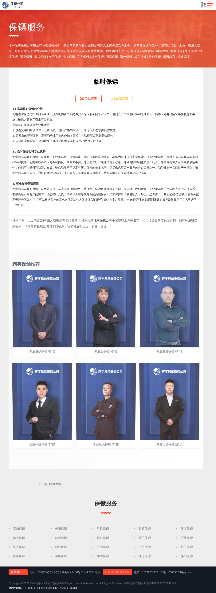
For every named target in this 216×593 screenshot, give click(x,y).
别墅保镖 (61, 547)
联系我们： (18, 572)
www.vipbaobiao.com (86, 583)
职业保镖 (19, 537)
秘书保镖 (186, 556)
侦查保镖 (19, 556)
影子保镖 (186, 547)
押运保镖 (144, 556)
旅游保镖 (102, 547)
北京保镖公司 (103, 220)
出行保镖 (144, 547)
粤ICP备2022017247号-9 (161, 583)
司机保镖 (102, 528)
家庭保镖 (144, 528)
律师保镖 (102, 556)
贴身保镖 (134, 484)
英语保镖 (19, 547)
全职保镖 (61, 528)
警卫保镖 (144, 537)
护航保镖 (186, 537)
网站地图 (129, 583)
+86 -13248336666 (117, 572)
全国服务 (140, 583)
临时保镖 (102, 537)
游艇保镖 (61, 556)
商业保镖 (186, 528)
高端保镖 (19, 528)
